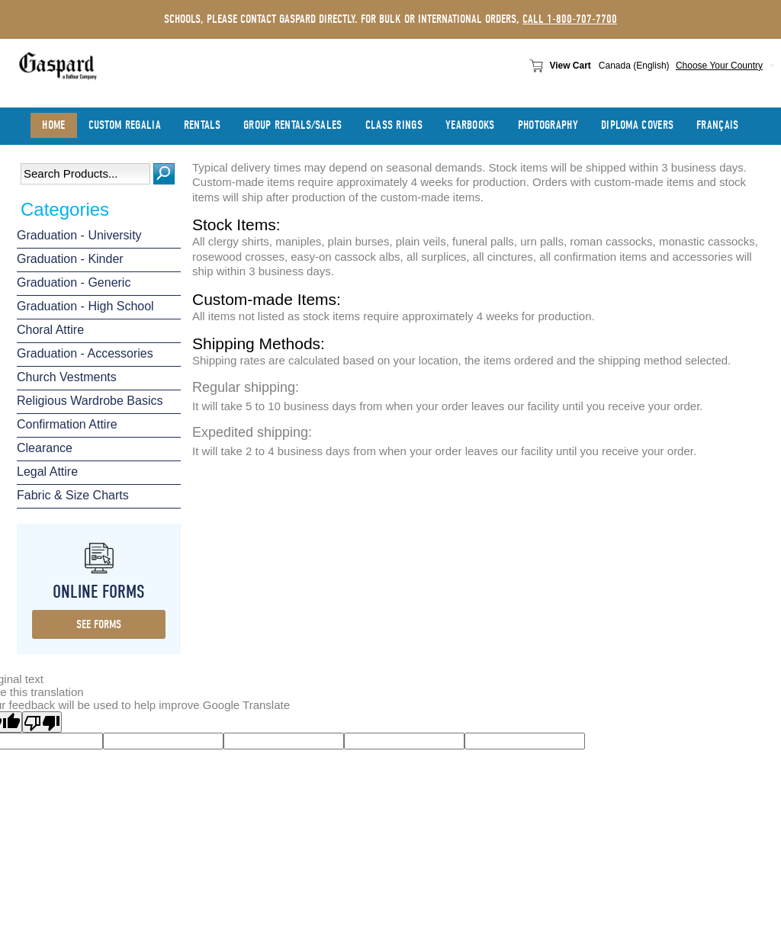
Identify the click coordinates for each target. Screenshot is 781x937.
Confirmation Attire (67, 424)
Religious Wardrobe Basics (89, 400)
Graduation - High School (85, 306)
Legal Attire (47, 471)
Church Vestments (67, 377)
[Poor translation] (42, 722)
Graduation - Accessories (85, 353)
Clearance (44, 447)
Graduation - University (79, 235)
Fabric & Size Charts (73, 495)
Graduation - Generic (73, 282)
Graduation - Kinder (70, 258)
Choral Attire (50, 329)
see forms (98, 624)
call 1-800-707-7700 (569, 19)
